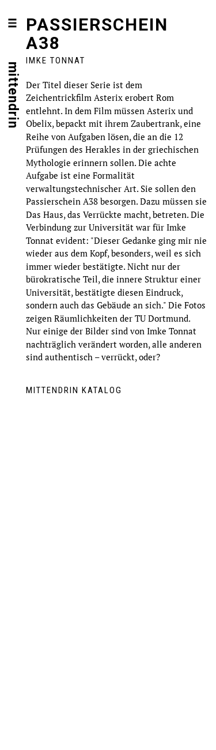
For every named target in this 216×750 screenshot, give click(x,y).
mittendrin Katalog (74, 390)
